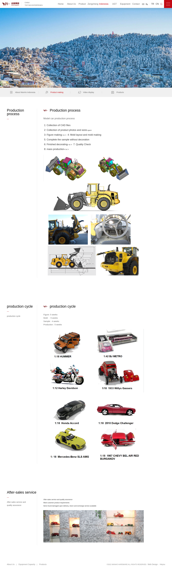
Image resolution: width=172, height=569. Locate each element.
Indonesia (103, 4)
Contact (136, 4)
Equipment (125, 4)
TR (152, 4)
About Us (71, 4)
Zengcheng (93, 4)
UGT (114, 4)
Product (82, 4)
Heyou (162, 564)
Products (43, 564)
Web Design (153, 564)
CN (157, 4)
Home (61, 4)
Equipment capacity (27, 564)
